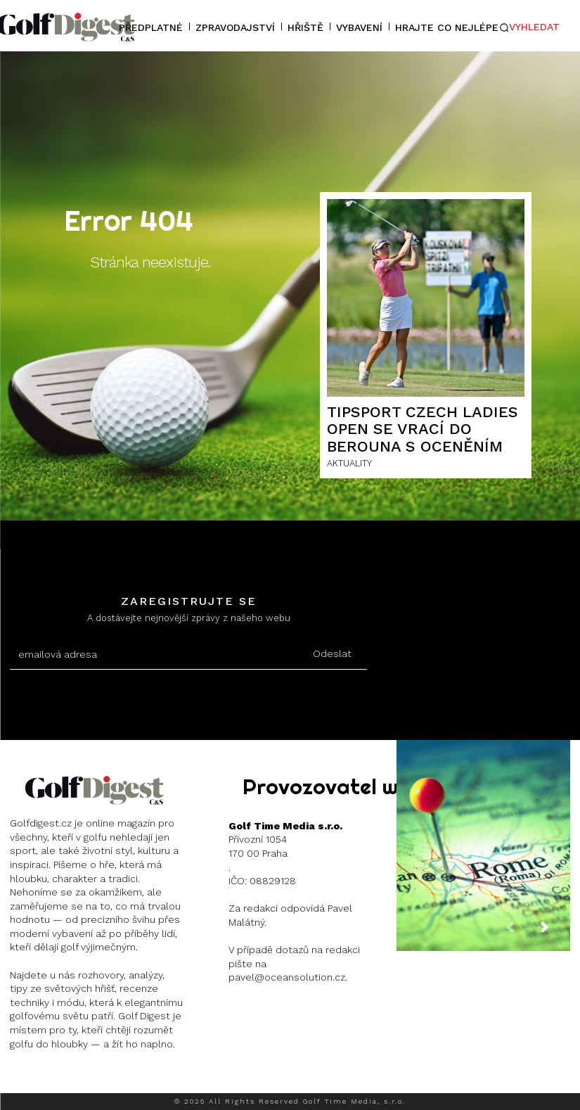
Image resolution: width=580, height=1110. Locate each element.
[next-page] (555, 933)
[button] (529, 27)
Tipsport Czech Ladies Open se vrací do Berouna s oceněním (422, 428)
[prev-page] (521, 933)
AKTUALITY (349, 463)
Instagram (60, 1078)
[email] (153, 655)
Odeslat (332, 653)
